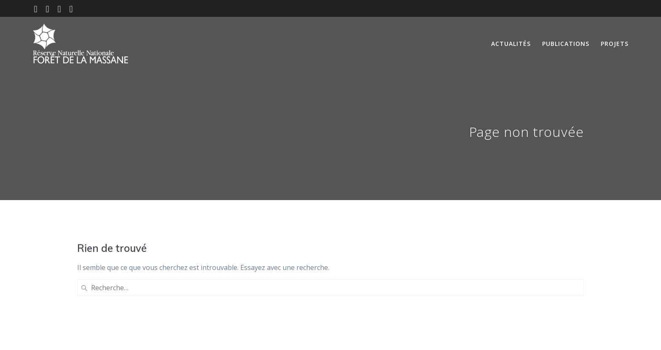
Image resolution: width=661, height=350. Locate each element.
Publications (565, 44)
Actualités (511, 44)
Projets (615, 44)
